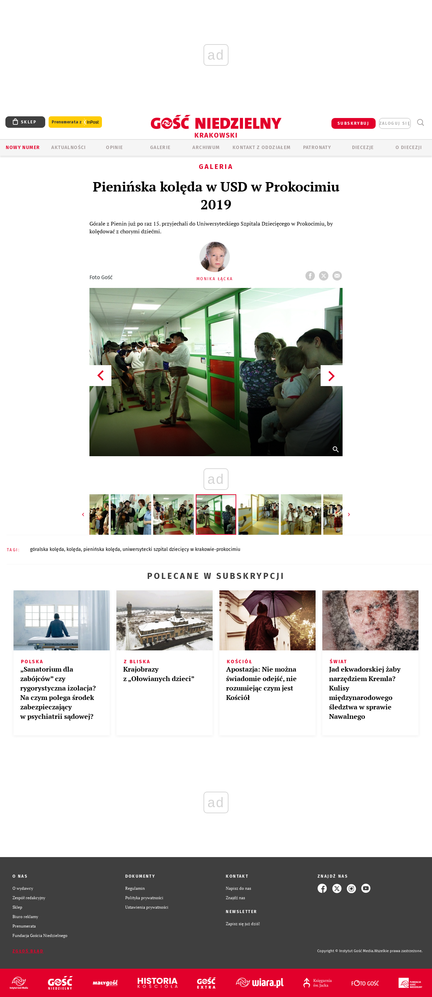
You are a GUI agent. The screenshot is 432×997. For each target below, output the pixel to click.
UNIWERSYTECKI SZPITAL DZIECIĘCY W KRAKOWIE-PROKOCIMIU (181, 549)
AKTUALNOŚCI (68, 147)
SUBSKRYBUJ (353, 123)
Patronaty (317, 147)
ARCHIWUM (206, 147)
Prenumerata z (75, 122)
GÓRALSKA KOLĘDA (47, 549)
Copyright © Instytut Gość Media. (345, 951)
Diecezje (363, 147)
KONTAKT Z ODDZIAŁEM (262, 147)
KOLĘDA (73, 549)
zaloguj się (394, 123)
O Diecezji (409, 147)
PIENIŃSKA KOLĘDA (101, 549)
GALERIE (160, 147)
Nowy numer (23, 147)
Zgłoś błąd (28, 951)
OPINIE (114, 147)
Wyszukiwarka (420, 122)
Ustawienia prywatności (146, 907)
